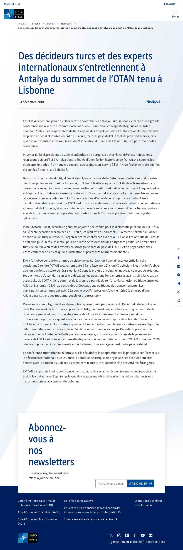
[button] (171, 4)
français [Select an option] (153, 102)
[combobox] (171, 4)
